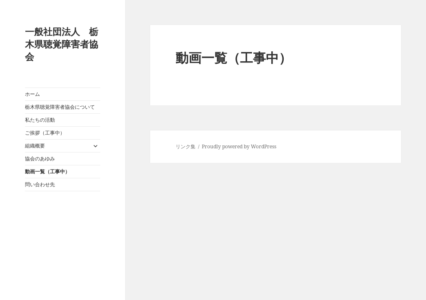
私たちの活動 (40, 119)
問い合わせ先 (40, 184)
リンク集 (186, 146)
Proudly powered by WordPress (239, 146)
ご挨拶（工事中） (45, 132)
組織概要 (35, 145)
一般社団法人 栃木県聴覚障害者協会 (61, 43)
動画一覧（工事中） (47, 171)
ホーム (32, 94)
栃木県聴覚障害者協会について (60, 106)
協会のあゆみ (40, 158)
